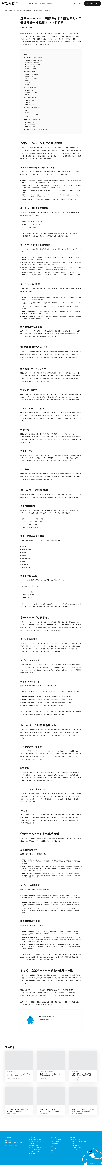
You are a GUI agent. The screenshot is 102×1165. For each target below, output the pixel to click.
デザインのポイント (30, 104)
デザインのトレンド (30, 102)
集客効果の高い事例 (30, 126)
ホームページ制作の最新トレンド (33, 107)
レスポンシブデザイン (30, 110)
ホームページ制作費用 (30, 87)
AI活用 (26, 116)
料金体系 (27, 80)
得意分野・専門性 (29, 76)
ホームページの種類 (30, 66)
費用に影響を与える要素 (31, 92)
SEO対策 (27, 112)
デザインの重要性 (29, 100)
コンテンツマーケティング (31, 114)
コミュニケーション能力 (31, 78)
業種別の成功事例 (29, 122)
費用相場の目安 (29, 90)
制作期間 (27, 84)
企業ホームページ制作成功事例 (32, 119)
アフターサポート (29, 82)
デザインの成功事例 (30, 124)
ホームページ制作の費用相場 (32, 62)
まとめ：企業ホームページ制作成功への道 (35, 129)
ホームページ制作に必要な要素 (32, 64)
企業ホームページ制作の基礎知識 (33, 57)
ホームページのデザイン (31, 97)
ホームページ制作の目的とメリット (33, 60)
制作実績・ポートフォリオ (31, 74)
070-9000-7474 (13, 1146)
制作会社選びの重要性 (30, 68)
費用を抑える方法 (29, 94)
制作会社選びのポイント (31, 71)
